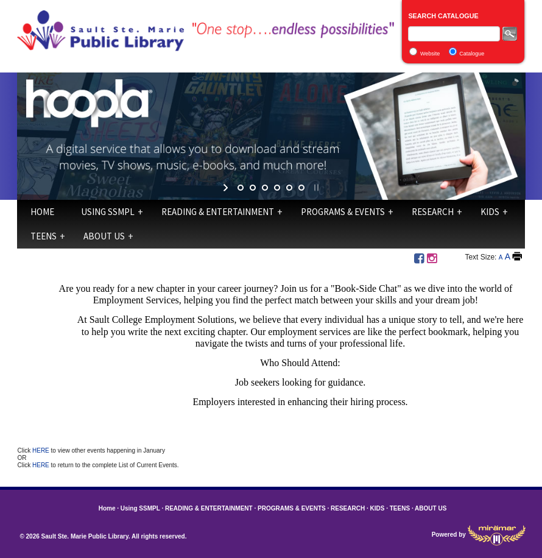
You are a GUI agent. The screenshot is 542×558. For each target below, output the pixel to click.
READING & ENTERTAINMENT (217, 211)
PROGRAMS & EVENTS (343, 211)
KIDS (489, 211)
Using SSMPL (108, 211)
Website (430, 54)
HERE (41, 450)
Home (42, 211)
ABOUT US (104, 236)
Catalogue (471, 54)
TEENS (43, 236)
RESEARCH (433, 211)
